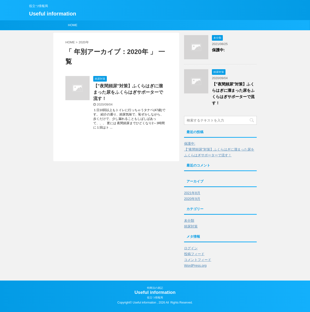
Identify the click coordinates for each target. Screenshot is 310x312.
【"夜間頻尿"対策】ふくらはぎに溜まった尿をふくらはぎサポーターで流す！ (128, 92)
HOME (73, 25)
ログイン (191, 248)
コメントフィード (197, 260)
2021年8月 (192, 193)
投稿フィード (194, 254)
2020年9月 (192, 199)
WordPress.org (195, 265)
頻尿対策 (191, 226)
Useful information (52, 14)
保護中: (218, 50)
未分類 (189, 220)
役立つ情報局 (155, 297)
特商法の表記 (155, 287)
